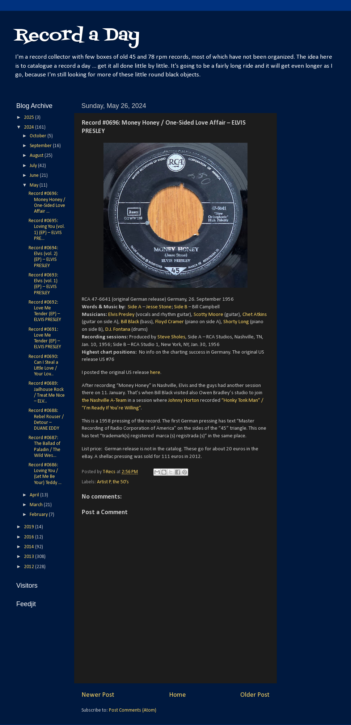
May (34, 185)
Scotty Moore (208, 314)
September (41, 145)
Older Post (255, 695)
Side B (180, 307)
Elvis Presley (121, 314)
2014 (29, 547)
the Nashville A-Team (104, 400)
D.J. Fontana (117, 329)
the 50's (121, 482)
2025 (29, 117)
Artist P (104, 482)
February (39, 514)
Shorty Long (236, 322)
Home (177, 695)
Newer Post (97, 695)
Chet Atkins (254, 314)
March (37, 505)
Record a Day (77, 35)
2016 (29, 537)
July (34, 165)
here (155, 372)
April (35, 495)
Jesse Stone (159, 307)
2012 (29, 566)
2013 (29, 556)
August (37, 155)
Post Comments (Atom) (132, 710)
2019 (29, 527)
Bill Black (130, 322)
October (38, 136)
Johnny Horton (183, 400)
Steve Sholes (171, 337)
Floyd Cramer (169, 322)
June (35, 175)
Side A (134, 307)
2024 (29, 127)
